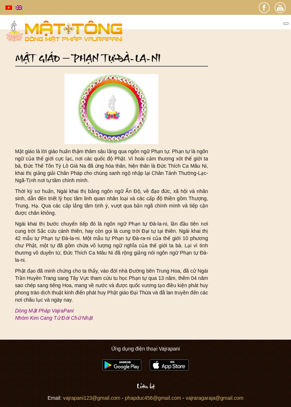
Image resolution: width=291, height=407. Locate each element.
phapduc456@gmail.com (153, 398)
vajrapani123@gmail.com (91, 398)
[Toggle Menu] (286, 23)
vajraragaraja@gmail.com (215, 398)
